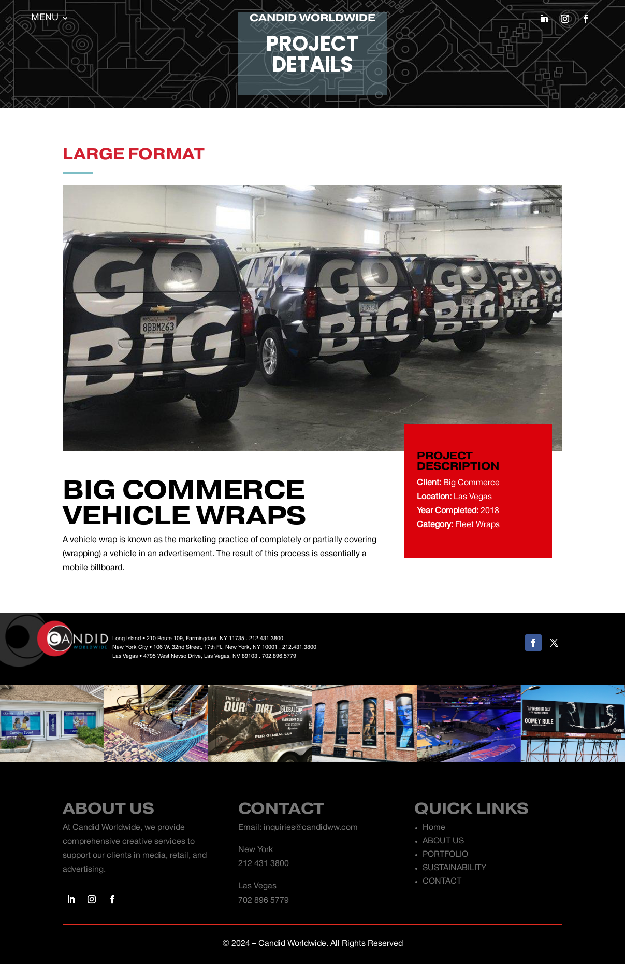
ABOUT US (443, 841)
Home (434, 827)
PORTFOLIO (445, 854)
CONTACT (442, 881)
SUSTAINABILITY (454, 868)
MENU (45, 18)
